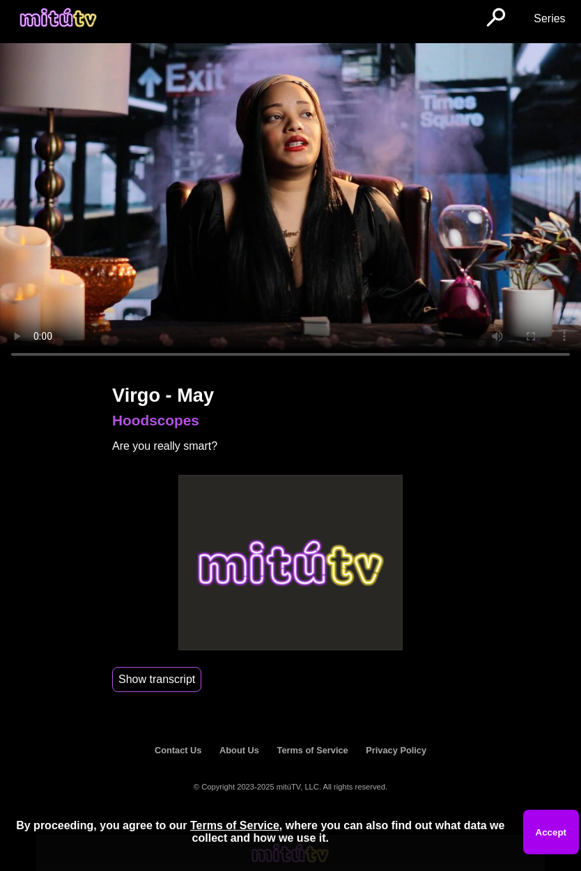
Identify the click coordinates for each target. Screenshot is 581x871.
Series (549, 18)
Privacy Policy (396, 750)
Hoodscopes (155, 420)
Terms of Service (312, 750)
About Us (239, 750)
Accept (551, 832)
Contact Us (178, 750)
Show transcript (156, 679)
